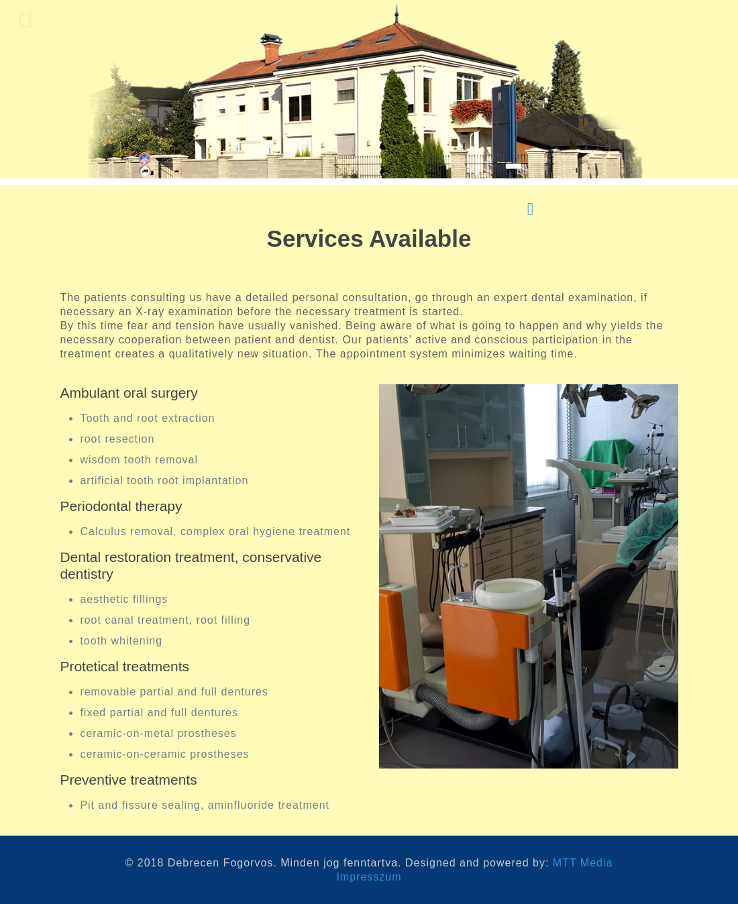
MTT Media (583, 862)
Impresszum (368, 877)
